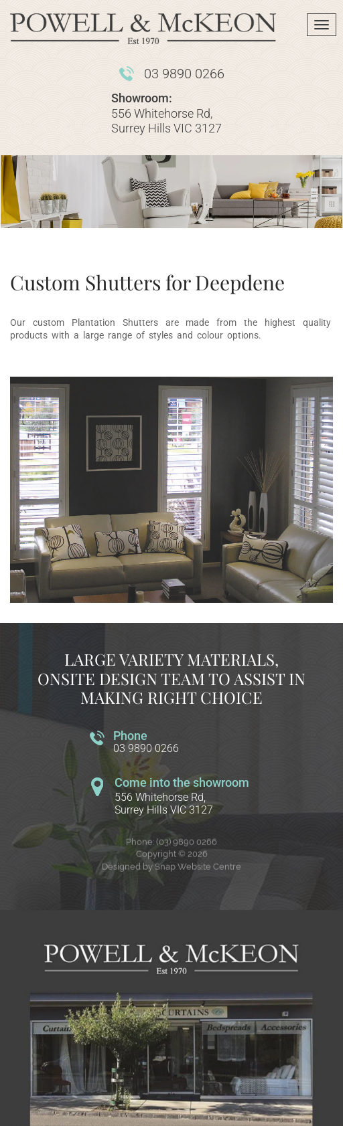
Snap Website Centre (198, 871)
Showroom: (141, 98)
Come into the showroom (182, 782)
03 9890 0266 (184, 74)
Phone (130, 736)
